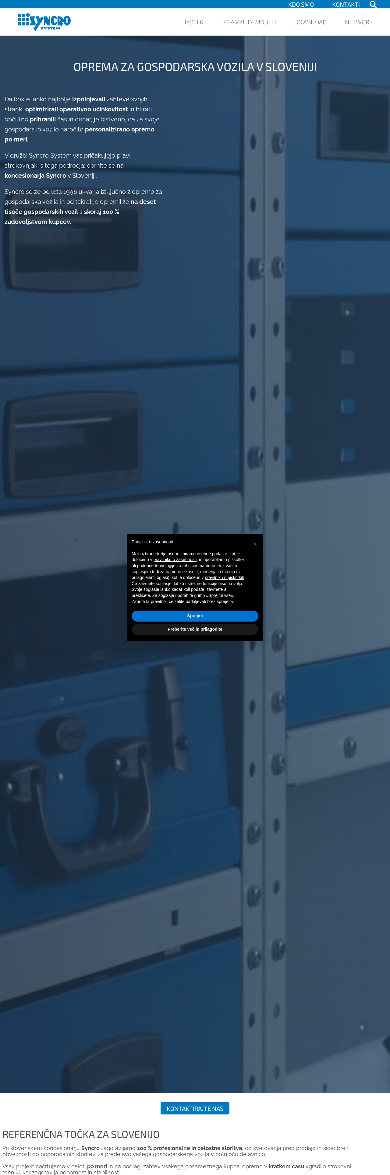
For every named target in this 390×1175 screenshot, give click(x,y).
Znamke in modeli (249, 22)
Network (359, 22)
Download (310, 22)
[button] (255, 544)
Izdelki (195, 22)
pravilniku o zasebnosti (175, 559)
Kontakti (346, 4)
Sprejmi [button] (195, 615)
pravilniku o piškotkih (224, 577)
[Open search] (373, 4)
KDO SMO (301, 4)
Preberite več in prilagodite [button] (195, 629)
